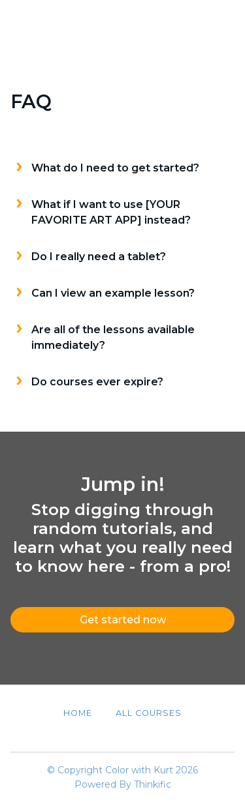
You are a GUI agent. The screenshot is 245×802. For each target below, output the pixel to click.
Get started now (123, 620)
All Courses (149, 713)
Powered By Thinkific (122, 784)
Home (77, 713)
